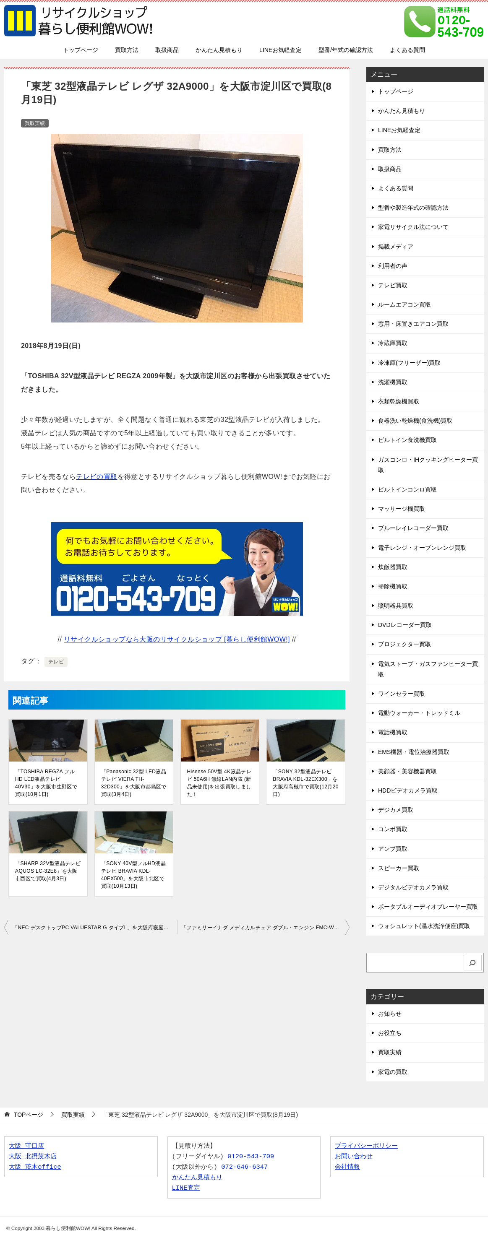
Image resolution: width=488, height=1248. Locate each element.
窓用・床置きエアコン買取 (413, 323)
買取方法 (126, 50)
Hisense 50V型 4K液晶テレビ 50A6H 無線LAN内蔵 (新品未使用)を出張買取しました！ (219, 783)
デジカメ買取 (395, 809)
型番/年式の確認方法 (345, 50)
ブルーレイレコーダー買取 (413, 528)
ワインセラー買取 (401, 693)
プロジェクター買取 (404, 644)
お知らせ (390, 1013)
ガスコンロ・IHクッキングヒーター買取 (428, 464)
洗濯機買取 (392, 382)
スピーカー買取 (398, 868)
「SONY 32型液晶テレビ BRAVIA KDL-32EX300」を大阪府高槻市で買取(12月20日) (306, 783)
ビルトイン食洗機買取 (407, 440)
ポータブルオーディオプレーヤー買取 (428, 906)
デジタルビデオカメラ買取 (413, 887)
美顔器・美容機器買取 (407, 771)
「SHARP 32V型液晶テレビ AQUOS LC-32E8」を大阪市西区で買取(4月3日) (48, 871)
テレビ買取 (392, 285)
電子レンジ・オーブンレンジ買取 (422, 547)
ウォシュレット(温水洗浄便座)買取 (424, 926)
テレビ (56, 662)
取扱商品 (167, 50)
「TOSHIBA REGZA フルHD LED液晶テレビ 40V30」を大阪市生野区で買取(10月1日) (46, 783)
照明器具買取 (395, 605)
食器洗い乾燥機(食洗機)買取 (415, 420)
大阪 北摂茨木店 (33, 1156)
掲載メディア (395, 246)
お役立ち (390, 1033)
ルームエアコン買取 (404, 304)
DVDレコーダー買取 (405, 624)
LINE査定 (186, 1188)
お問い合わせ (354, 1156)
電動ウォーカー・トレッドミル (419, 713)
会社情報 (347, 1167)
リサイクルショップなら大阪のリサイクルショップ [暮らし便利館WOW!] (177, 639)
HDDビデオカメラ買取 (408, 790)
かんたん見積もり (219, 50)
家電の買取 (392, 1072)
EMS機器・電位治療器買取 (413, 752)
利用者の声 (392, 266)
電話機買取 (392, 732)
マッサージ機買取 (401, 508)
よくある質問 (407, 50)
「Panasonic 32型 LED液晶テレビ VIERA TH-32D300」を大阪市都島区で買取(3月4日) (134, 783)
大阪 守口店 (26, 1146)
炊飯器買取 (392, 567)
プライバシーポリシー (366, 1146)
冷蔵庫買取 (392, 343)
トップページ (80, 50)
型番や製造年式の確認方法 (413, 207)
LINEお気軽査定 (280, 50)
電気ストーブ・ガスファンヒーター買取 (428, 669)
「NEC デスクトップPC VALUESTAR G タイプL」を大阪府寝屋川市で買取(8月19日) (95, 928)
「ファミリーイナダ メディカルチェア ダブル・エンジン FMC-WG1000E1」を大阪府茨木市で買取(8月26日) (265, 928)
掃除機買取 (392, 586)
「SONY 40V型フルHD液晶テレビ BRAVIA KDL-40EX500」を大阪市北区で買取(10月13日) (133, 875)
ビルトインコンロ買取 (407, 489)
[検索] (473, 962)
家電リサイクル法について (413, 227)
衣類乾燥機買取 (398, 401)
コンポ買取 (392, 829)
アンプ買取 (392, 848)
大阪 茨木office (35, 1167)
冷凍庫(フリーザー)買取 (409, 362)
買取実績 (35, 123)
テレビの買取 (96, 476)
